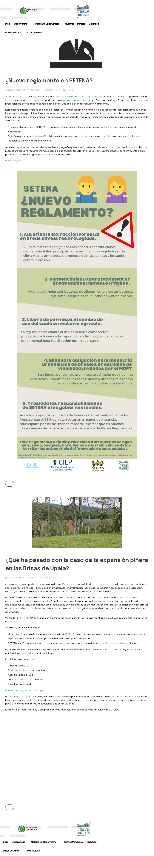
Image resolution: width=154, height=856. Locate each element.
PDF (7, 160)
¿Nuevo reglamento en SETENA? (49, 81)
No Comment (33, 90)
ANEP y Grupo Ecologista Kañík (83, 96)
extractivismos (52, 90)
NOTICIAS (68, 90)
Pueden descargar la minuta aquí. (24, 690)
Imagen (17, 160)
